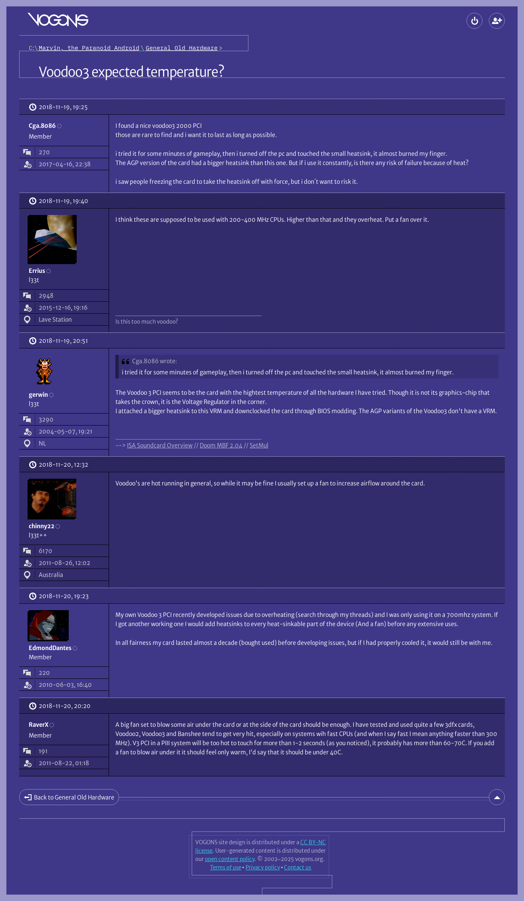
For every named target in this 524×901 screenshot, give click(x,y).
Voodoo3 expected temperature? (131, 72)
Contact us (297, 867)
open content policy (229, 859)
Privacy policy (263, 867)
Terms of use (225, 867)
